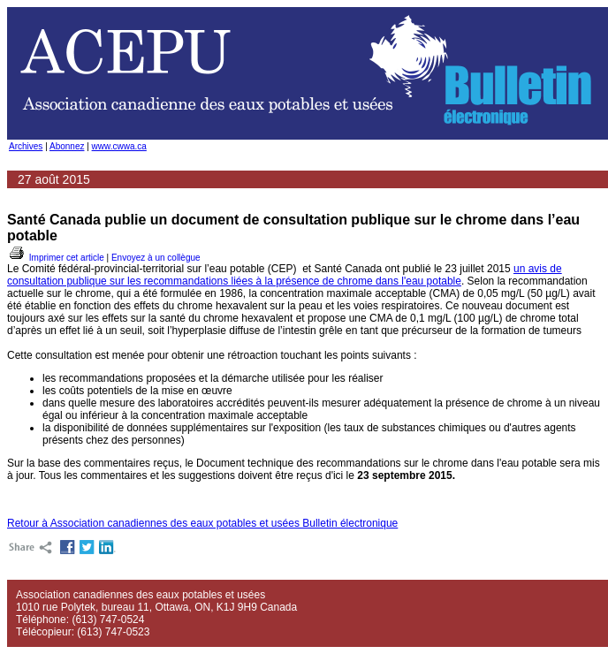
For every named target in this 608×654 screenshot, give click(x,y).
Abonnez (66, 146)
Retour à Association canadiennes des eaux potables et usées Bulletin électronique (202, 523)
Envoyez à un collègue (156, 257)
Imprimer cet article (55, 257)
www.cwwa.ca (119, 146)
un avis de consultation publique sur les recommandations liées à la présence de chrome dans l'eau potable (284, 274)
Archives (25, 146)
